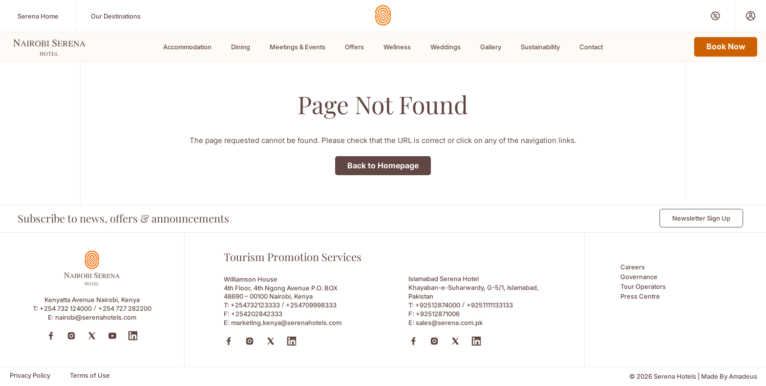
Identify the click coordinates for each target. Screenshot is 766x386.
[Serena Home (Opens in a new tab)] (38, 16)
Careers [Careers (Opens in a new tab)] (632, 267)
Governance (639, 277)
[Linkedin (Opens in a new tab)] (292, 341)
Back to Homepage (383, 165)
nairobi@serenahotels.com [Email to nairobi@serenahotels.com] (95, 317)
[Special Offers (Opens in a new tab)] (715, 16)
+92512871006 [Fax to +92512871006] (438, 314)
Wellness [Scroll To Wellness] (397, 47)
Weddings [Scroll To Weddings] (445, 47)
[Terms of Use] (90, 375)
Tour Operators (643, 286)
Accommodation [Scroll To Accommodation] (187, 47)
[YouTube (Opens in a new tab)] (112, 336)
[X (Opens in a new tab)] (271, 341)
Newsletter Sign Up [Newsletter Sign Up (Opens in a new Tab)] (701, 218)
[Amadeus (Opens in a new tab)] (743, 376)
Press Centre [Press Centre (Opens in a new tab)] (640, 296)
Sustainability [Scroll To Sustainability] (540, 47)
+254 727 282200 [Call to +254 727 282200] (124, 308)
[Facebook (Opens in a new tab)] (51, 336)
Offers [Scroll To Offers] (354, 47)
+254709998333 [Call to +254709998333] (311, 305)
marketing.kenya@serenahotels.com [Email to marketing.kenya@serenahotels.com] (286, 322)
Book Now (725, 46)
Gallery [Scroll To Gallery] (490, 47)
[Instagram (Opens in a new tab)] (71, 336)
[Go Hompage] (383, 15)
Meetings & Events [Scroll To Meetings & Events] (297, 47)
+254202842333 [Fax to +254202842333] (256, 314)
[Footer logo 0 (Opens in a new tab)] (92, 283)
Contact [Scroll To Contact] (591, 47)
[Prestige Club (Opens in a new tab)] (750, 16)
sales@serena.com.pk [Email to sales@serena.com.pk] (449, 322)
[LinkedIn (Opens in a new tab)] (133, 336)
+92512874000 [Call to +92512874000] (437, 305)
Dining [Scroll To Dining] (240, 47)
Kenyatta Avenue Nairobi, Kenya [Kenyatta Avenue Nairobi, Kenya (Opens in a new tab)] (92, 300)
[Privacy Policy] (30, 375)
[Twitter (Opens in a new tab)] (92, 336)
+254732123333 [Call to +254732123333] (255, 305)
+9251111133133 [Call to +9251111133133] (490, 305)
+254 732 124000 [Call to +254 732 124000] (66, 308)
